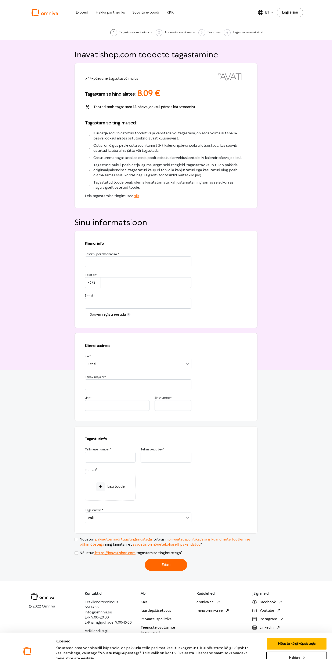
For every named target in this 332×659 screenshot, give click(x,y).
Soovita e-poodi (146, 12)
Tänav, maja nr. (95, 377)
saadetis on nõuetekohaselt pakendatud (166, 544)
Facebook (267, 602)
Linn (88, 398)
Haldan (297, 634)
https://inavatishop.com (115, 553)
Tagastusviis (94, 510)
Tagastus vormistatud (248, 32)
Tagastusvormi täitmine (135, 32)
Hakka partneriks (110, 12)
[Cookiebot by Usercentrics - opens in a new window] (27, 651)
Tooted (90, 470)
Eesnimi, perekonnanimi (102, 254)
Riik (88, 356)
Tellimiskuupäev (152, 449)
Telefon (91, 275)
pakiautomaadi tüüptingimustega (123, 539)
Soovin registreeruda (110, 314)
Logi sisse (290, 12)
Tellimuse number (98, 449)
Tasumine (214, 32)
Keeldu (296, 647)
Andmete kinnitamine (180, 32)
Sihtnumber (163, 398)
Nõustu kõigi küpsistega (296, 620)
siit (136, 196)
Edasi (166, 565)
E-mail (90, 296)
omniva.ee (208, 602)
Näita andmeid (66, 646)
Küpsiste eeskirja (79, 635)
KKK (170, 12)
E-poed (82, 12)
